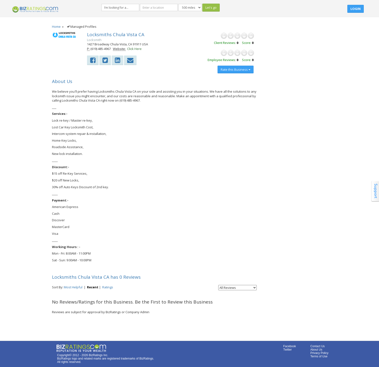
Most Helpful (73, 287)
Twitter (287, 349)
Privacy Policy (319, 353)
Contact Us (317, 346)
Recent (92, 287)
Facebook (289, 346)
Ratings (107, 287)
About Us (316, 349)
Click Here (134, 49)
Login (355, 9)
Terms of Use (319, 356)
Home (56, 26)
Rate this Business (235, 69)
